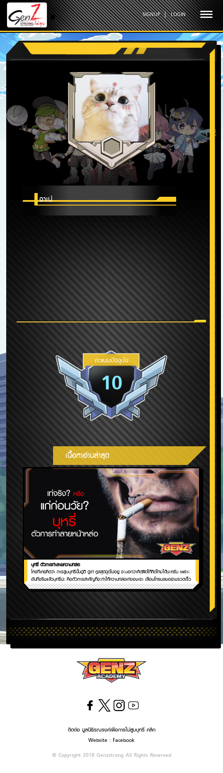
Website (97, 740)
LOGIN (178, 14)
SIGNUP (151, 14)
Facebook (124, 740)
